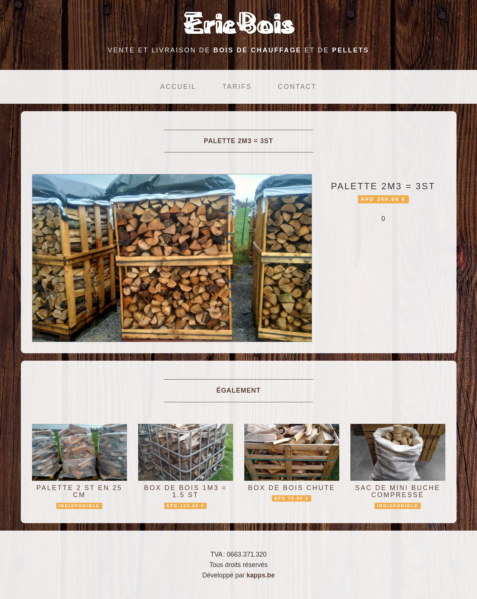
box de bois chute (291, 488)
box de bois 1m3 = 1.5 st (185, 491)
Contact (297, 86)
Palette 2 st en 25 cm (79, 491)
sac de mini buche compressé (397, 491)
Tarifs (237, 86)
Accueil (178, 86)
